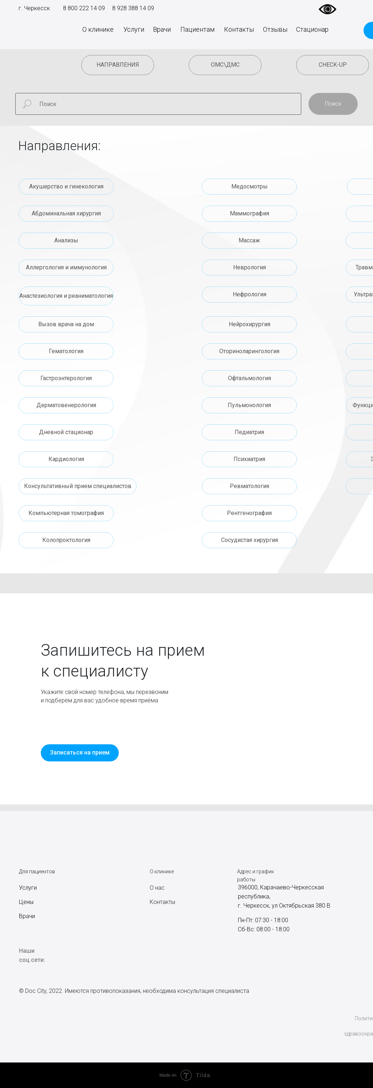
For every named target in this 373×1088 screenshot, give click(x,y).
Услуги (133, 29)
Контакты (239, 29)
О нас (157, 887)
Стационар (312, 29)
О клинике (98, 29)
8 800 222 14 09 (84, 8)
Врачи (162, 29)
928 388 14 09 (134, 8)
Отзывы (275, 29)
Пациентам (197, 29)
